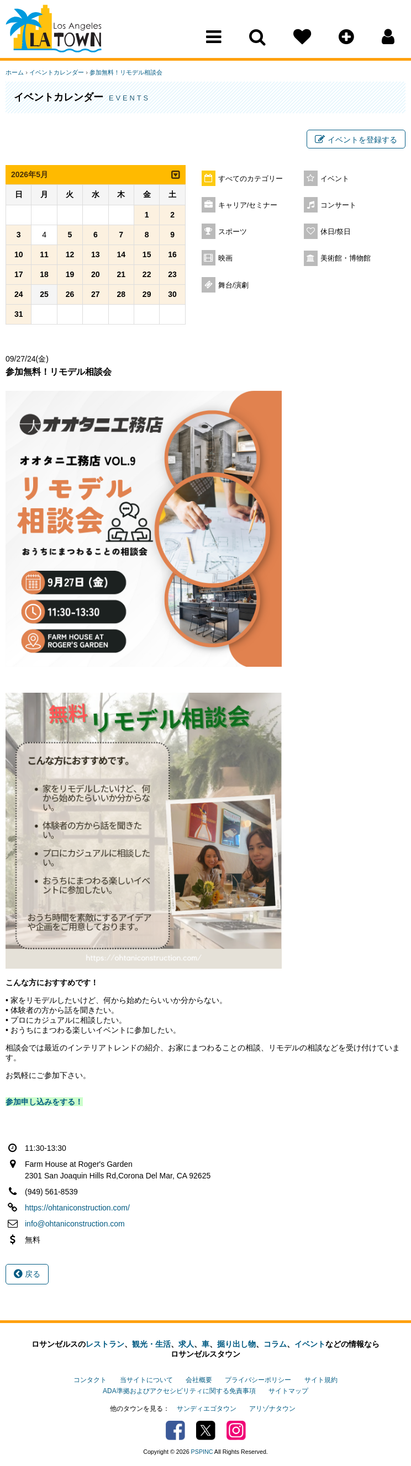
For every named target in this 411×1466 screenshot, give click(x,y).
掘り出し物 (236, 1344)
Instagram (236, 1430)
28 (121, 294)
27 (95, 294)
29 (147, 294)
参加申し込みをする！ (44, 1101)
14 (121, 254)
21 (121, 274)
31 (18, 314)
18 (44, 274)
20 (95, 274)
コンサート (338, 205)
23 (172, 274)
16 (172, 254)
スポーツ (232, 232)
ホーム (15, 72)
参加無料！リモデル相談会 (125, 72)
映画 (225, 258)
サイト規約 (321, 1380)
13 (95, 254)
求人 (186, 1344)
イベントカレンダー (56, 72)
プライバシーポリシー (258, 1380)
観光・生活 (151, 1344)
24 (18, 294)
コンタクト (90, 1380)
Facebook (175, 1430)
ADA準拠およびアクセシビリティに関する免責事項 (179, 1391)
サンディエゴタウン (206, 1408)
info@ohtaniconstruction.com (75, 1223)
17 (18, 274)
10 (18, 254)
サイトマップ (288, 1391)
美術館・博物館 (345, 258)
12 (70, 254)
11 (44, 254)
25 (44, 294)
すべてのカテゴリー (250, 179)
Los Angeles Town (54, 30)
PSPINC (202, 1451)
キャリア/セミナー (248, 205)
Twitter (205, 1430)
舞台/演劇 (233, 285)
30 (172, 294)
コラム (275, 1344)
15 (147, 254)
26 (70, 294)
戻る (27, 1274)
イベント (334, 179)
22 (147, 274)
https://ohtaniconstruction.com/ (77, 1207)
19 (70, 274)
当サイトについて (146, 1380)
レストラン (105, 1344)
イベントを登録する (356, 140)
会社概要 (199, 1380)
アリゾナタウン (272, 1408)
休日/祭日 (335, 232)
